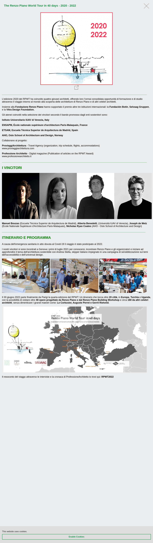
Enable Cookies (76, 537)
